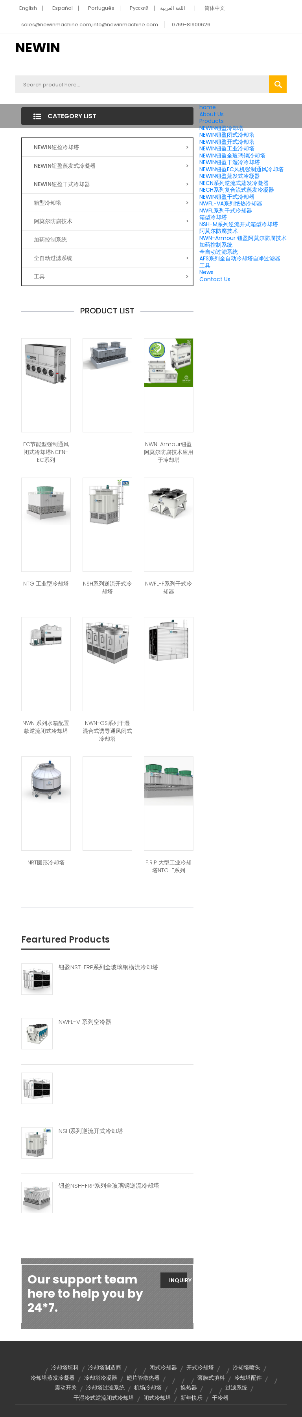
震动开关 (66, 1387)
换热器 (188, 1387)
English (28, 8)
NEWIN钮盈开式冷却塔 (226, 142)
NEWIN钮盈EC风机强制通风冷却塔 (241, 169)
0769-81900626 (191, 24)
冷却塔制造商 (104, 1367)
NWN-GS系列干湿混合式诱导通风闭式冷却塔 (107, 731)
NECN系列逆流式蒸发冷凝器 (234, 183)
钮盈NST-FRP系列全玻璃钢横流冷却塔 (108, 967)
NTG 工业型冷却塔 (46, 584)
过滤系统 (236, 1387)
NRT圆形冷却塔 (46, 862)
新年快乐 (191, 1398)
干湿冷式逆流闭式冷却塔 (104, 1398)
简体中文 (214, 8)
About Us (211, 114)
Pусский (139, 8)
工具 (204, 265)
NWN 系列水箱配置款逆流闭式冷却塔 (45, 727)
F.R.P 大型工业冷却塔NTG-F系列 (168, 866)
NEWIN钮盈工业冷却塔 (226, 148)
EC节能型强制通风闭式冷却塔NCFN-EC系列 (46, 452)
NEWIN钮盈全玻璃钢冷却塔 (232, 155)
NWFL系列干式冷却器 (225, 210)
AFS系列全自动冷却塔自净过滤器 (239, 258)
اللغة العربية (172, 8)
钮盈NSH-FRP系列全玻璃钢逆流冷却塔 (109, 1186)
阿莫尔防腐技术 (218, 231)
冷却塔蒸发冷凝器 (53, 1378)
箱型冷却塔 (213, 217)
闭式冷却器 (163, 1367)
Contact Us (214, 279)
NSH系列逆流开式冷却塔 (107, 587)
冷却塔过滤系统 (105, 1387)
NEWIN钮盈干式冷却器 (226, 197)
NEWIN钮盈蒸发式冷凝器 (229, 176)
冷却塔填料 (65, 1367)
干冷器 (220, 1398)
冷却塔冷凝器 (100, 1378)
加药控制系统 (215, 245)
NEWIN (37, 47)
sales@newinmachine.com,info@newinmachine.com (89, 24)
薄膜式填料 (211, 1378)
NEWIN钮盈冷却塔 (221, 128)
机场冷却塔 (148, 1387)
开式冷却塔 (200, 1367)
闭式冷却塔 (157, 1398)
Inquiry (178, 1280)
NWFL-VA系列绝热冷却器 (230, 203)
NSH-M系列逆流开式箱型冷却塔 (238, 224)
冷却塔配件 (248, 1378)
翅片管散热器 (143, 1378)
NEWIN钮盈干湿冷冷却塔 (229, 162)
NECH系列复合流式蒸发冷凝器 (236, 190)
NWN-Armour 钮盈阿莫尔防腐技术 (243, 238)
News (206, 272)
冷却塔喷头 (246, 1367)
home (207, 107)
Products (211, 121)
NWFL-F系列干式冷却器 (168, 587)
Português (101, 8)
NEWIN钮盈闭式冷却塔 (226, 135)
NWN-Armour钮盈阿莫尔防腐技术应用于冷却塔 (168, 452)
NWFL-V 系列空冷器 (85, 1022)
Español (62, 8)
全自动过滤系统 (218, 252)
